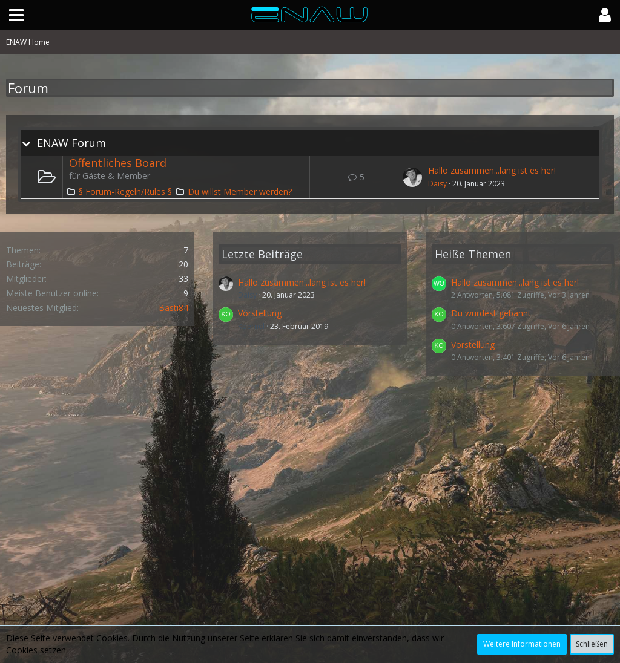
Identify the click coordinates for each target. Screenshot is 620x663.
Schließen (592, 644)
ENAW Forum (71, 143)
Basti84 (173, 307)
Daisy (437, 183)
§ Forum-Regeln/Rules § (125, 191)
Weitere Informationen (522, 644)
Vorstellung (260, 313)
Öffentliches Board (118, 162)
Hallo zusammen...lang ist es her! (492, 170)
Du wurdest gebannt (491, 313)
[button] (16, 15)
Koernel (251, 326)
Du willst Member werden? (240, 191)
